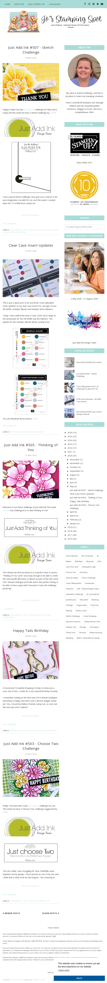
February (74, 519)
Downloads (89, 583)
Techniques (8, 617)
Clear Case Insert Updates (31, 245)
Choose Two (71, 572)
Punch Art (94, 605)
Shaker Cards (81, 610)
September (75, 471)
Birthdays (15, 730)
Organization (27, 432)
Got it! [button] (79, 978)
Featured (14, 230)
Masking (95, 599)
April (72, 511)
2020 (69, 455)
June (72, 482)
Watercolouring (17, 232)
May (72, 486)
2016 (69, 538)
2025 (69, 436)
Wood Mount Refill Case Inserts (89, 362)
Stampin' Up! (44, 901)
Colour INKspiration (73, 583)
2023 (69, 444)
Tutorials (82, 632)
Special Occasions (73, 621)
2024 (69, 440)
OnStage (69, 605)
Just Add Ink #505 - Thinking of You (31, 447)
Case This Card (72, 567)
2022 (69, 448)
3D (98, 556)
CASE (99, 561)
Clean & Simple (28, 730)
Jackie (52, 112)
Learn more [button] (63, 970)
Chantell (6, 510)
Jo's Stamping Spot (16, 980)
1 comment (8, 609)
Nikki (5, 812)
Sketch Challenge (73, 616)
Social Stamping (89, 616)
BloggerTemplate (39, 980)
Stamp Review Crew (92, 621)
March (72, 515)
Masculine (84, 599)
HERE (35, 418)
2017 (69, 535)
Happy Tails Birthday (31, 630)
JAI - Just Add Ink (28, 230)
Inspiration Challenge (74, 594)
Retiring (51, 730)
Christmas (83, 572)
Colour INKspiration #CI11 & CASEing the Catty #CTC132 (87, 387)
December (75, 459)
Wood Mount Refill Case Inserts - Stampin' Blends (89, 413)
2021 (69, 451)
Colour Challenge (88, 578)
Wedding (69, 638)
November (75, 463)
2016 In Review (72, 556)
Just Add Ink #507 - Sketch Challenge (31, 50)
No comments (10, 223)
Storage (40, 432)
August (73, 474)
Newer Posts (12, 913)
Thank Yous (70, 632)
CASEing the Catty (89, 567)
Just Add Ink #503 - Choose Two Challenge (30, 746)
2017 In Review (87, 556)
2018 (69, 531)
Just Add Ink (29, 109)
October (74, 467)
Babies (68, 561)
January (73, 523)
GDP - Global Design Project (88, 589)
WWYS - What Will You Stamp (88, 638)
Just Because (44, 230)
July (71, 478)
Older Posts (49, 913)
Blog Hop (90, 561)
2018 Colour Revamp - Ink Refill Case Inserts (88, 400)
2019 (69, 527)
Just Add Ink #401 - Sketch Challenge (86, 375)
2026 (69, 432)
